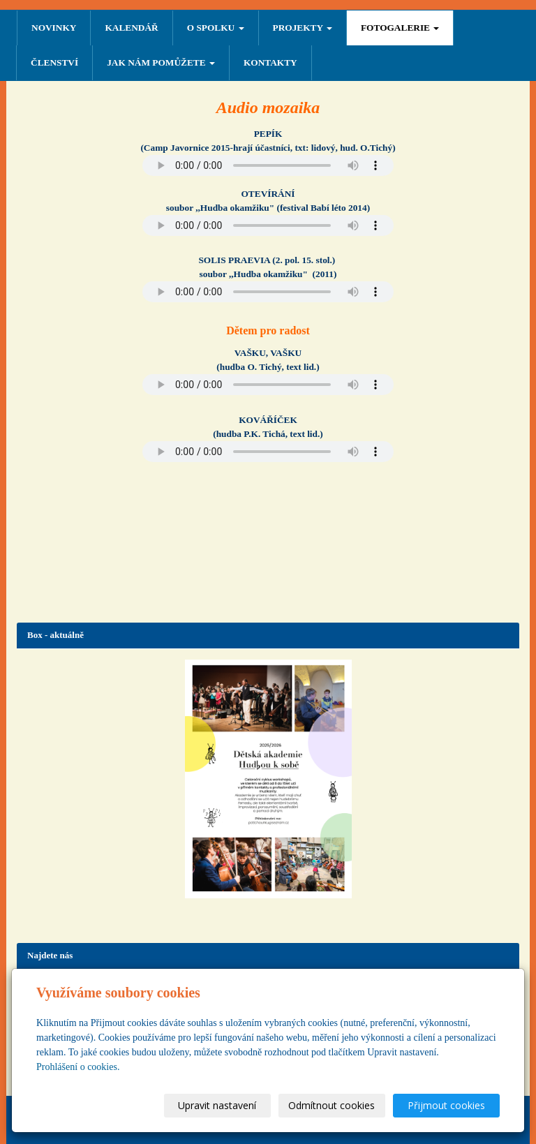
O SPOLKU (215, 27)
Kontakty (270, 62)
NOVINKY (53, 27)
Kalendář (131, 27)
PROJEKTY (302, 27)
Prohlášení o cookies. (77, 1067)
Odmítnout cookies (331, 1105)
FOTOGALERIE (400, 27)
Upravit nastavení (217, 1105)
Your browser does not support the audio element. (268, 165)
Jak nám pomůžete (161, 62)
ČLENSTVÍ (54, 62)
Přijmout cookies (446, 1105)
